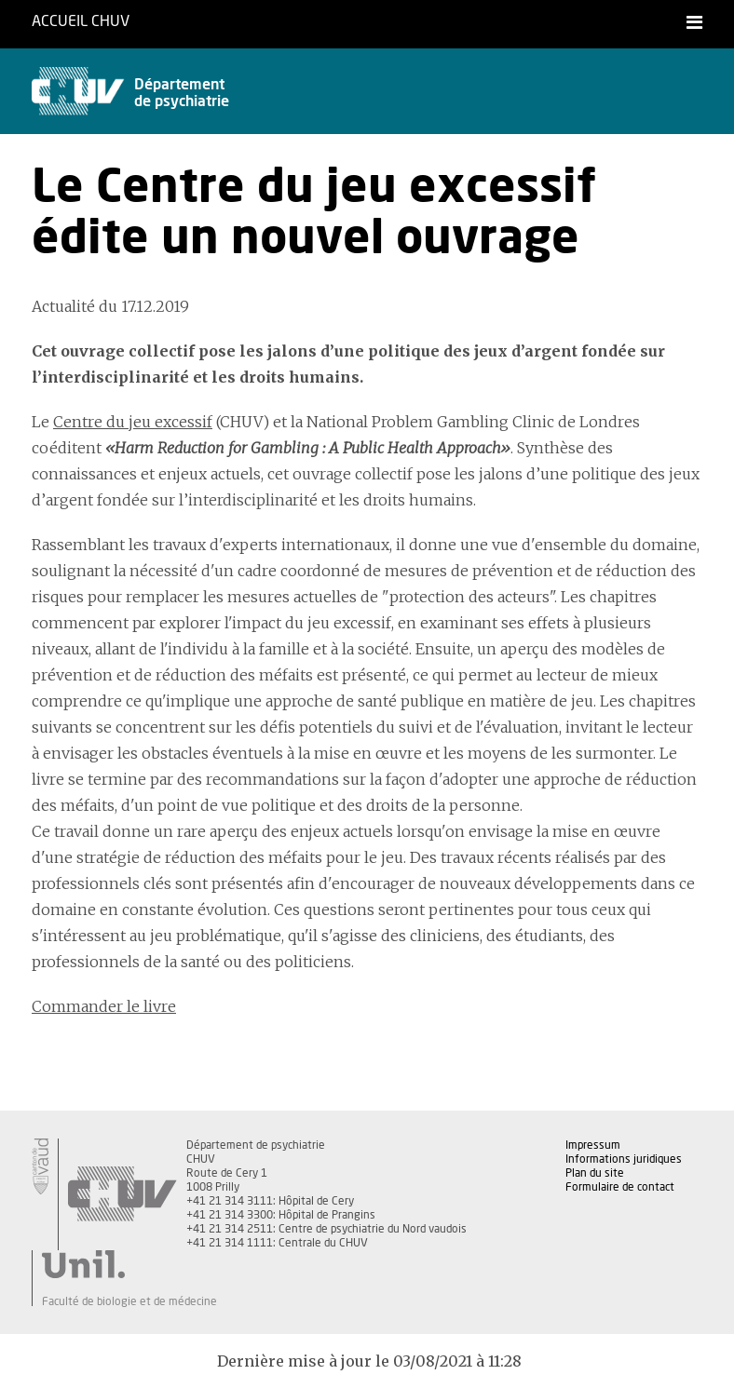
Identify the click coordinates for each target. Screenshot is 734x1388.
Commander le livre (104, 1006)
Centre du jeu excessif (132, 421)
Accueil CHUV (80, 21)
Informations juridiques (623, 1159)
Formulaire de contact (619, 1187)
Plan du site (594, 1173)
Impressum (592, 1145)
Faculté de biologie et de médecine (129, 1301)
